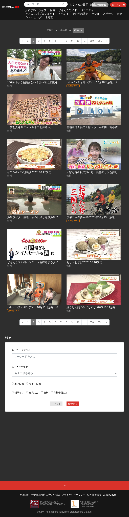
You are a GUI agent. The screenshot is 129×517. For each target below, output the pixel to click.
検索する (72, 404)
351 (100, 40)
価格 (78, 30)
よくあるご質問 (78, 4)
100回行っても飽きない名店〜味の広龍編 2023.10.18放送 (42, 82)
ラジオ (96, 13)
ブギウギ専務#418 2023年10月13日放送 (91, 217)
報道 (52, 10)
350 (92, 40)
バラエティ (87, 10)
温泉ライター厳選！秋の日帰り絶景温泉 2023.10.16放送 (41, 217)
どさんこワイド (67, 10)
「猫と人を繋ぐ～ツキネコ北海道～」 (30, 127)
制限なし (19, 392)
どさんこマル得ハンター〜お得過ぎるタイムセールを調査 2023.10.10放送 (52, 262)
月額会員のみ (61, 392)
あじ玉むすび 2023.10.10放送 (84, 262)
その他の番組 (80, 13)
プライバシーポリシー (73, 494)
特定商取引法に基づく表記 (45, 494)
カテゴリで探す (20, 367)
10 (78, 40)
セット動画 (35, 383)
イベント (63, 13)
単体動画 (19, 383)
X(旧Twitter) (109, 494)
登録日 (52, 30)
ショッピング (34, 17)
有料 (46, 392)
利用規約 (24, 494)
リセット (56, 404)
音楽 (119, 13)
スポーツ (108, 13)
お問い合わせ (98, 4)
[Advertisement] (64, 438)
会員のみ (33, 392)
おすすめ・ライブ (36, 10)
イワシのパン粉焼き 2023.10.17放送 (29, 172)
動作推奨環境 (94, 494)
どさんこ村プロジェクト (40, 13)
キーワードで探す (21, 350)
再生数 (65, 30)
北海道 (49, 17)
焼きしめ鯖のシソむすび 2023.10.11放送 (91, 307)
